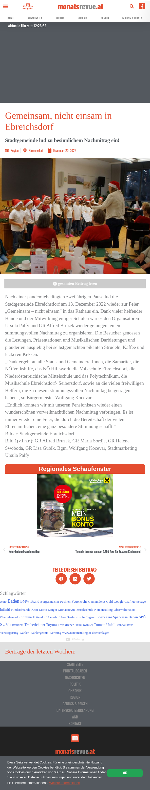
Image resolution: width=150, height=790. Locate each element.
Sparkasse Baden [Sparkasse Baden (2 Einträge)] (125, 617)
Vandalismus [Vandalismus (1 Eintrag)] (125, 625)
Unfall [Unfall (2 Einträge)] (111, 625)
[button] (5, 6)
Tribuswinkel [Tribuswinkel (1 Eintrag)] (84, 625)
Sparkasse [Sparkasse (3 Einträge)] (104, 617)
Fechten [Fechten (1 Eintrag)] (65, 601)
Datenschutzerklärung (75, 710)
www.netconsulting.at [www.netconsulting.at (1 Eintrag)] (76, 633)
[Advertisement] (75, 67)
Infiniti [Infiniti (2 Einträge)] (5, 609)
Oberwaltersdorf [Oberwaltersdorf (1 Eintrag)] (124, 610)
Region (105, 18)
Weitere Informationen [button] (64, 783)
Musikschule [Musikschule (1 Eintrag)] (84, 610)
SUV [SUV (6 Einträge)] (4, 624)
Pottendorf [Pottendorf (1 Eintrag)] (40, 617)
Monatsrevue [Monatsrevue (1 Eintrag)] (67, 610)
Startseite (75, 664)
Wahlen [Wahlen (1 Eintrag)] (24, 633)
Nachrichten (35, 18)
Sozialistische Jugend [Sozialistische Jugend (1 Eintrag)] (81, 617)
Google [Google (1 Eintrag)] (118, 601)
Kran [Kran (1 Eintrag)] (34, 610)
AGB (75, 716)
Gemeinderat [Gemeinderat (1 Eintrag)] (96, 601)
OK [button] (125, 772)
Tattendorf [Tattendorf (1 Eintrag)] (16, 625)
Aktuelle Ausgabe (27, 7)
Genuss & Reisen (132, 18)
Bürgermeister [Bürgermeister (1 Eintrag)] (49, 601)
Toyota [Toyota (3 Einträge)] (51, 624)
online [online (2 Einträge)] (27, 617)
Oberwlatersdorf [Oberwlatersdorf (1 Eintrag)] (11, 617)
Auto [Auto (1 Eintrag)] (3, 601)
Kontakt (75, 723)
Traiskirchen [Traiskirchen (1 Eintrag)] (66, 625)
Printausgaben (75, 670)
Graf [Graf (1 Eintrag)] (127, 601)
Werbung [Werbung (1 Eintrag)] (55, 633)
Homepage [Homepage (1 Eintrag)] (139, 601)
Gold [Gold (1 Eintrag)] (109, 601)
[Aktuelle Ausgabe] (27, 5)
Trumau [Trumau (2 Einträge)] (99, 625)
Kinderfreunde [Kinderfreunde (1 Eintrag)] (20, 610)
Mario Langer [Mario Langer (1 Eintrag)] (48, 610)
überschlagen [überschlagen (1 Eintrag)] (100, 633)
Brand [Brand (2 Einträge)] (34, 601)
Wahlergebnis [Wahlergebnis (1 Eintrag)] (39, 633)
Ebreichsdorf (35, 150)
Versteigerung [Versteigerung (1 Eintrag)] (9, 633)
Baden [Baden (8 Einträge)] (13, 601)
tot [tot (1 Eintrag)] (43, 625)
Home (11, 18)
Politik (60, 18)
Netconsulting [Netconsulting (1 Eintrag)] (103, 610)
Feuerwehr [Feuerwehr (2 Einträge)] (79, 601)
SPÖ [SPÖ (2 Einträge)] (142, 617)
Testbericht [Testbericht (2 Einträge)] (32, 625)
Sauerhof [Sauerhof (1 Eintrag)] (54, 617)
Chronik (82, 18)
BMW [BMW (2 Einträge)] (24, 601)
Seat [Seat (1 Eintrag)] (63, 617)
